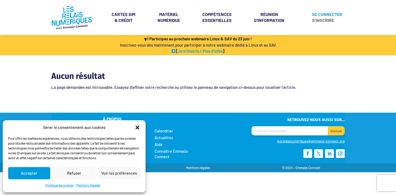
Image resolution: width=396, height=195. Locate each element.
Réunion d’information (269, 17)
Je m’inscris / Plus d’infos (200, 50)
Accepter (29, 173)
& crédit (123, 17)
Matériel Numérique (169, 17)
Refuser (74, 173)
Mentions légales (88, 185)
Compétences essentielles (217, 17)
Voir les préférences (119, 173)
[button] (137, 127)
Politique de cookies (59, 185)
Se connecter (327, 14)
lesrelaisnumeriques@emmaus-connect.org (311, 141)
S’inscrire (323, 20)
